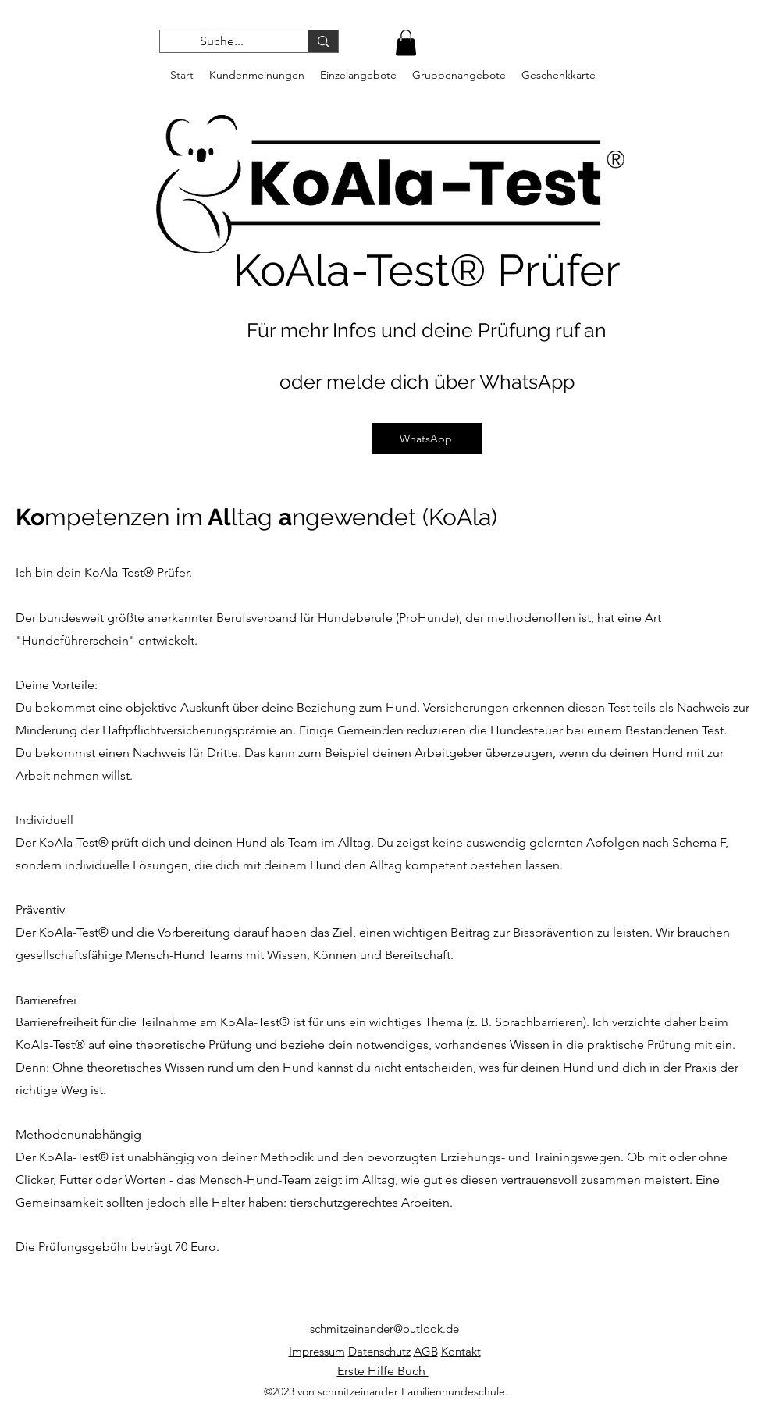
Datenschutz (379, 1351)
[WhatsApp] (427, 438)
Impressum (317, 1351)
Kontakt (461, 1351)
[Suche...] (222, 41)
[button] (406, 42)
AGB (426, 1351)
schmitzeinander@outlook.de (384, 1328)
